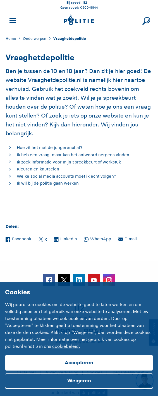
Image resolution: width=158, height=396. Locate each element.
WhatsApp (97, 238)
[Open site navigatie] (12, 20)
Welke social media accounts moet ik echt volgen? (66, 176)
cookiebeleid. (66, 346)
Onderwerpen (34, 38)
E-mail (127, 238)
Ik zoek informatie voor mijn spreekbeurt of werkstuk (69, 162)
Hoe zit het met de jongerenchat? (49, 147)
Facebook (18, 238)
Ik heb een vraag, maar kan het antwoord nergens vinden (73, 154)
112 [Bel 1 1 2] (84, 2)
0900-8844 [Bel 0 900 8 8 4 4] (89, 7)
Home (11, 38)
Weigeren (79, 381)
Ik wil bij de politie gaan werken (48, 183)
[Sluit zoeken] (145, 20)
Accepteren (79, 363)
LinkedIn (65, 238)
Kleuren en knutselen (38, 169)
